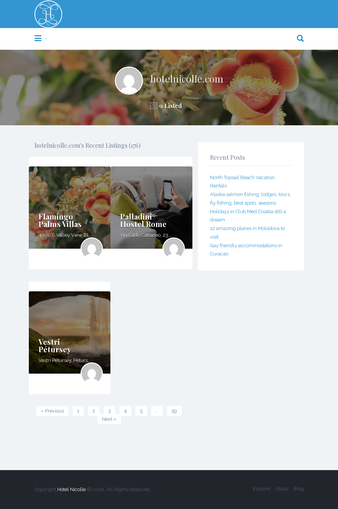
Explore (261, 488)
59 (174, 411)
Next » (109, 419)
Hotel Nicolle (71, 489)
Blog (298, 488)
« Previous (52, 411)
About (282, 488)
